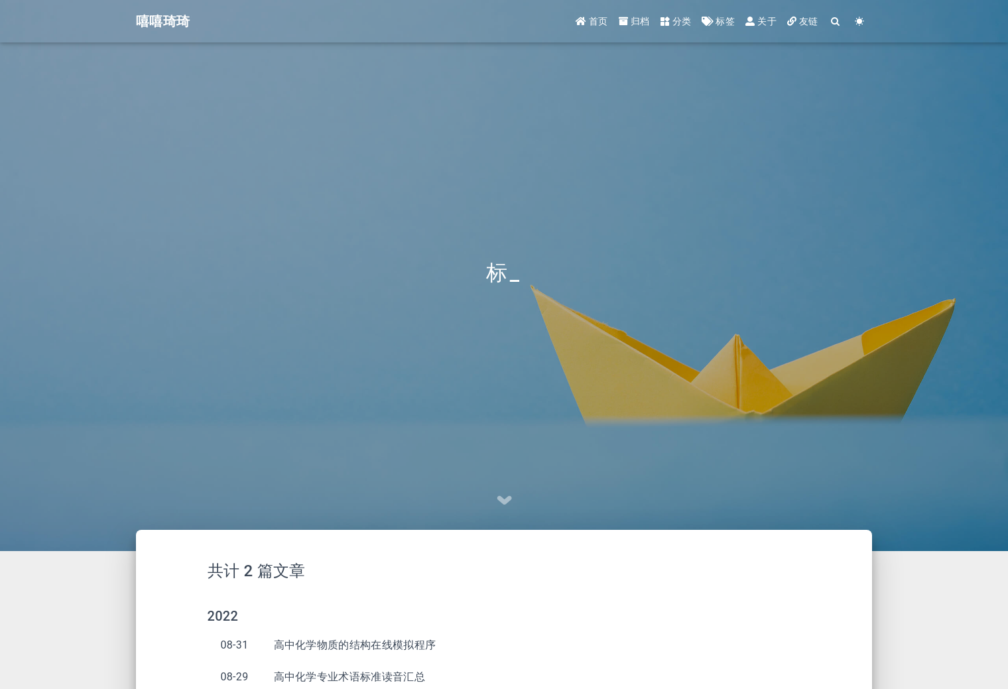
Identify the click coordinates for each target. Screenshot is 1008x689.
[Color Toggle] (860, 21)
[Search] (836, 21)
